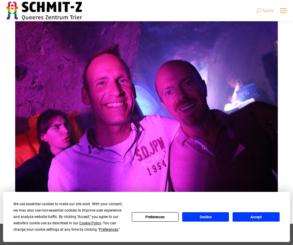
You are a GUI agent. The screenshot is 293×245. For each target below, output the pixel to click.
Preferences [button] (108, 229)
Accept (256, 217)
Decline (206, 217)
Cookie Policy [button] (90, 223)
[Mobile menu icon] (283, 10)
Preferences (155, 217)
